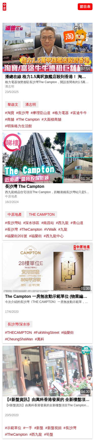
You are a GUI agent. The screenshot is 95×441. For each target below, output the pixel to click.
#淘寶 (9, 113)
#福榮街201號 (16, 236)
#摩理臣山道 (40, 113)
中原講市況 (54, 16)
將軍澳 (38, 16)
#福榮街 (35, 236)
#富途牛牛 (79, 113)
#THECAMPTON (18, 332)
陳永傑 (25, 16)
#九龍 (62, 229)
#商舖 (9, 119)
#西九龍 (62, 223)
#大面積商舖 (51, 119)
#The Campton (28, 119)
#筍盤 (48, 434)
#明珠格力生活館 (18, 126)
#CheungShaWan (19, 339)
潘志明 (30, 104)
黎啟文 (13, 104)
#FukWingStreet (46, 332)
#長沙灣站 (13, 223)
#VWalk (50, 229)
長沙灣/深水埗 (19, 324)
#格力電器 (60, 113)
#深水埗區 (31, 223)
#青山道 (77, 223)
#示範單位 (13, 428)
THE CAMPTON (42, 214)
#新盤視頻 (53, 428)
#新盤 (38, 428)
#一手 (27, 428)
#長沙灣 (22, 113)
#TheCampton (31, 229)
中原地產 (15, 214)
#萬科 (39, 339)
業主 (68, 16)
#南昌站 (47, 223)
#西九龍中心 (54, 236)
